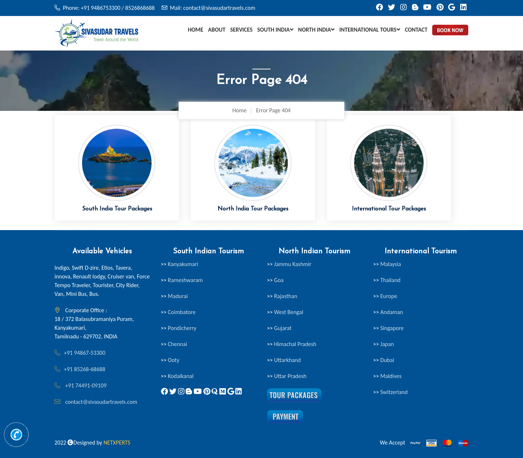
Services (241, 29)
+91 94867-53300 (84, 352)
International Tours (369, 29)
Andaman (388, 312)
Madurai (174, 296)
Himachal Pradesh (291, 344)
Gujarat (279, 328)
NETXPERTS (117, 442)
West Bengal (285, 312)
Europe (385, 296)
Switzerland (390, 392)
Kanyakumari (179, 264)
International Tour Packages (389, 209)
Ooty (170, 360)
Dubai (383, 360)
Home (195, 29)
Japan (383, 344)
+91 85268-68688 (84, 369)
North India (316, 29)
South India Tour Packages (117, 209)
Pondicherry (178, 328)
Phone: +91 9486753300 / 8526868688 (109, 7)
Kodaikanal (177, 376)
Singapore (388, 328)
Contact (416, 29)
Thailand (387, 280)
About (217, 29)
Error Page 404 (273, 110)
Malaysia (387, 264)
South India (275, 29)
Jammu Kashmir (289, 264)
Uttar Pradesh (287, 376)
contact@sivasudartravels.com (101, 401)
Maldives (387, 376)
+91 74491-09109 (85, 385)
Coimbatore (178, 312)
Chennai (174, 344)
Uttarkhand (284, 360)
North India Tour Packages (253, 209)
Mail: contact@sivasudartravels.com (212, 7)
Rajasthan (282, 296)
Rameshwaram (182, 280)
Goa (275, 280)
